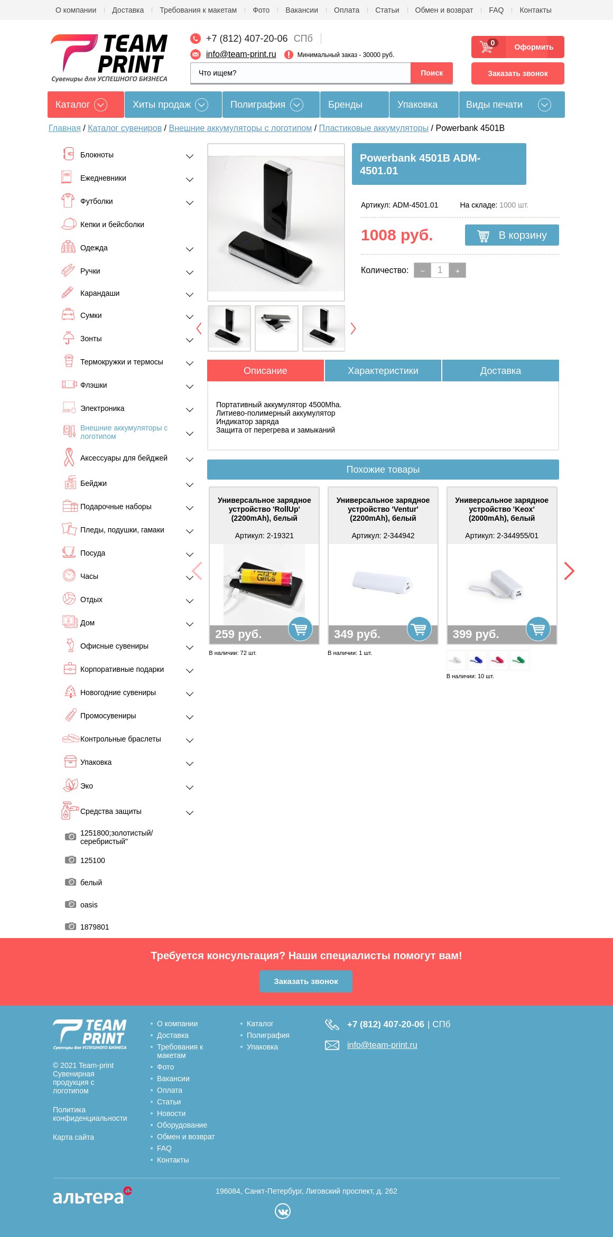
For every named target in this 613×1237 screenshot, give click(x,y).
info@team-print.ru (241, 54)
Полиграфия (257, 104)
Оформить (530, 47)
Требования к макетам (198, 10)
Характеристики (383, 371)
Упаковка (417, 104)
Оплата (346, 10)
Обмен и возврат (444, 10)
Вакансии (301, 10)
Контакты (535, 10)
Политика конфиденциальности (90, 1113)
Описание (265, 371)
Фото (261, 10)
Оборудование (182, 1125)
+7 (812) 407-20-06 (247, 38)
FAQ (496, 10)
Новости (171, 1113)
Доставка (128, 10)
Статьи (387, 10)
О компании (75, 10)
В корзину (512, 235)
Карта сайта (73, 1137)
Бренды (345, 104)
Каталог (260, 1023)
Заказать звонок (517, 73)
